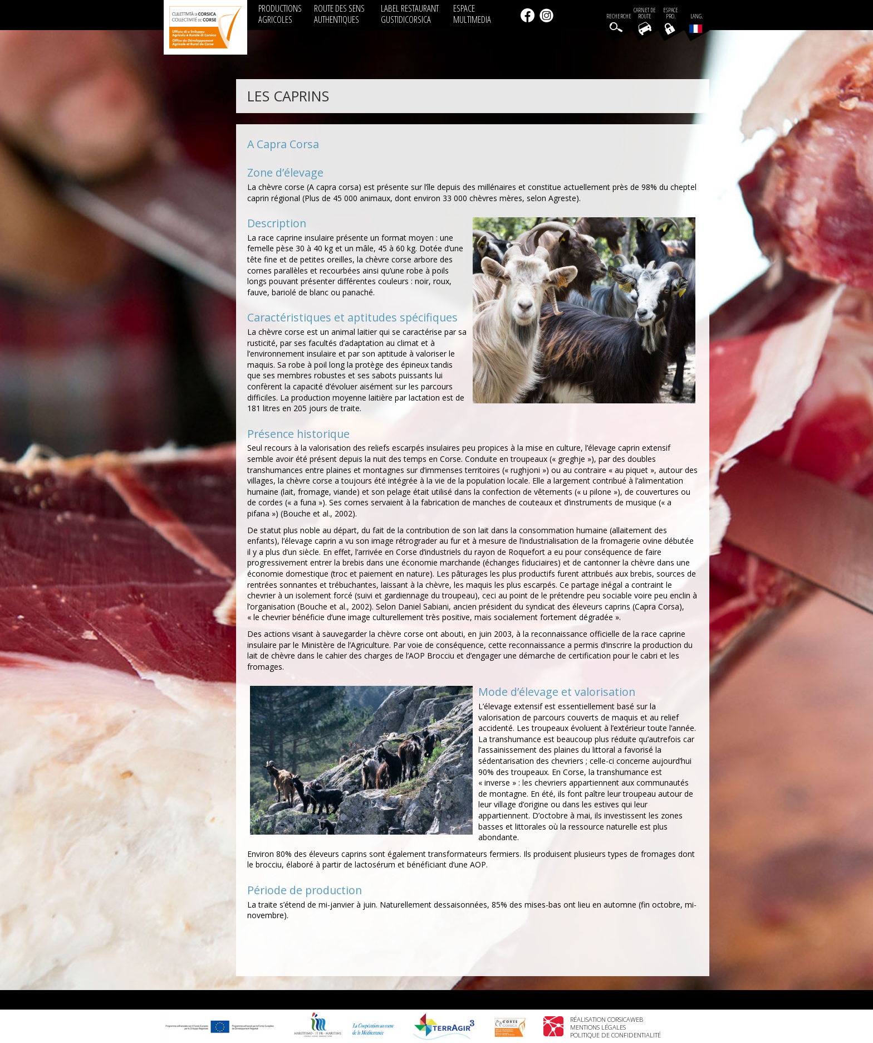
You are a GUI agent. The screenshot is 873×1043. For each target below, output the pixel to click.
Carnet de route (645, 13)
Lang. (696, 23)
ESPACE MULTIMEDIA (472, 14)
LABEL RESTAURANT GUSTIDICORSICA (410, 14)
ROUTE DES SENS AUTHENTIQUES (339, 14)
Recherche (618, 16)
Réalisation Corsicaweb (606, 1019)
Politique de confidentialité (615, 1035)
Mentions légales (598, 1027)
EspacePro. (670, 13)
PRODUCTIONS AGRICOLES (280, 14)
